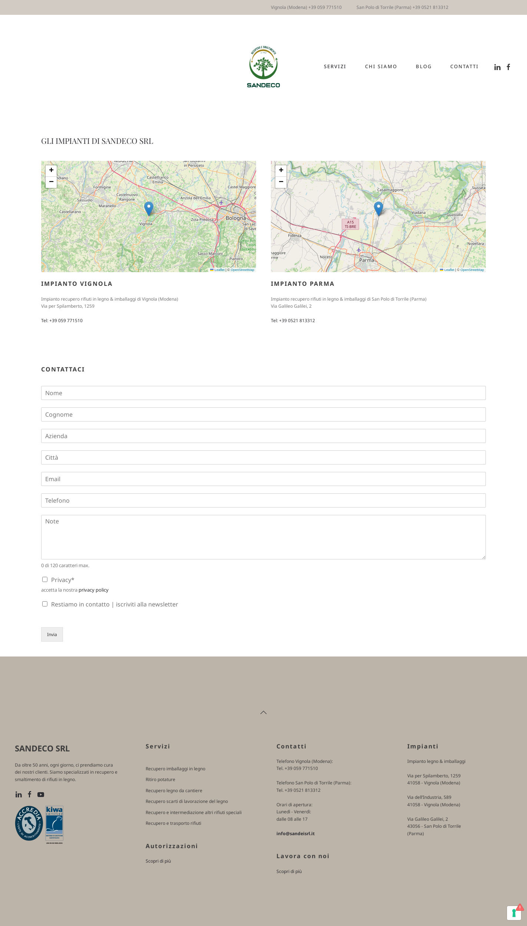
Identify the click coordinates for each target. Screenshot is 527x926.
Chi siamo (381, 66)
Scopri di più (158, 861)
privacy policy (94, 589)
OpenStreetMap (242, 270)
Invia (52, 634)
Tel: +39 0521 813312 (293, 320)
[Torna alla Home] (263, 67)
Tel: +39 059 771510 (62, 320)
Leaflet (217, 270)
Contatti (464, 66)
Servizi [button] (335, 66)
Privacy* (62, 580)
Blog (424, 66)
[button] (148, 208)
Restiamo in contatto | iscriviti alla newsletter (114, 604)
